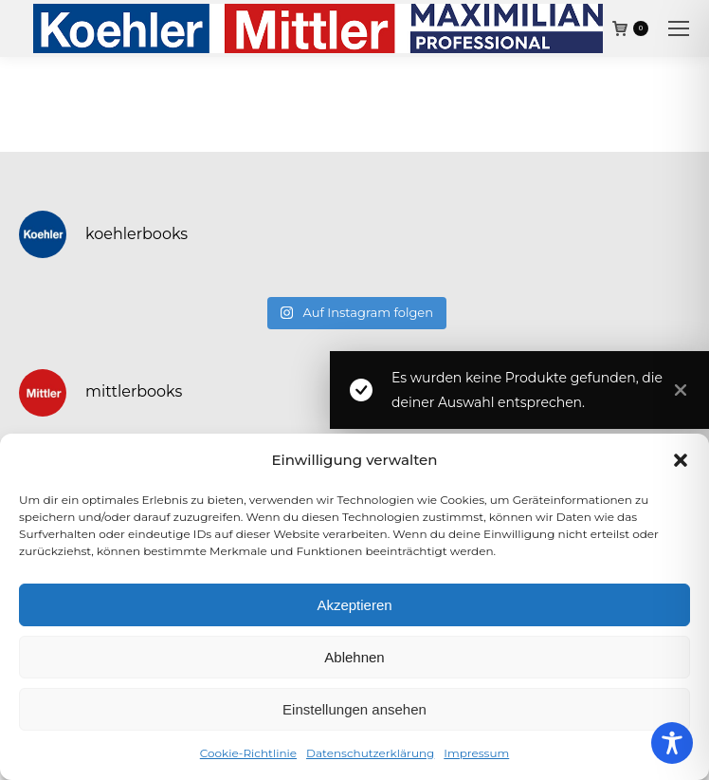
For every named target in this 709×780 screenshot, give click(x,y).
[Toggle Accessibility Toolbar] (672, 743)
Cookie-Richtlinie (248, 753)
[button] (680, 460)
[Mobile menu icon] (678, 28)
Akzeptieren (354, 605)
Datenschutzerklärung (370, 753)
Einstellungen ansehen (354, 709)
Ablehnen (354, 657)
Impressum (476, 753)
